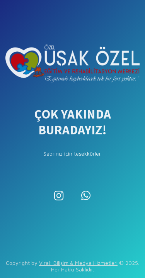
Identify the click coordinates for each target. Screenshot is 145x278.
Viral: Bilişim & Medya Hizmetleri (78, 262)
